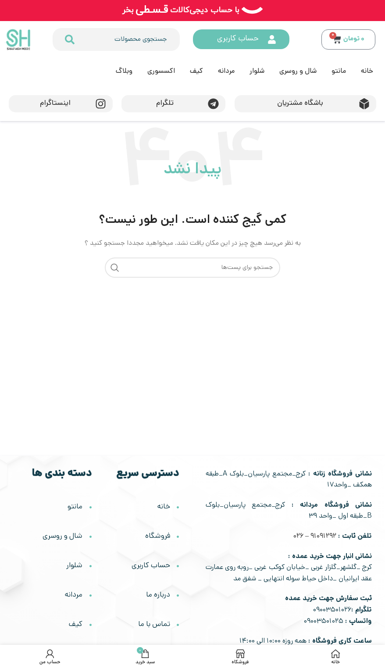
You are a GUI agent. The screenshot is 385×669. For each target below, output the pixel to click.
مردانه (226, 72)
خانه (367, 72)
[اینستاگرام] (100, 103)
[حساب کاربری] (272, 39)
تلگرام (165, 103)
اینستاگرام (55, 103)
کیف (196, 72)
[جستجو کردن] (69, 39)
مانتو (339, 72)
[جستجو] (192, 268)
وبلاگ (124, 72)
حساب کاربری (238, 39)
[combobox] (128, 39)
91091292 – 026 (314, 537)
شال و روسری (298, 72)
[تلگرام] (213, 103)
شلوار (257, 72)
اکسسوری (161, 72)
